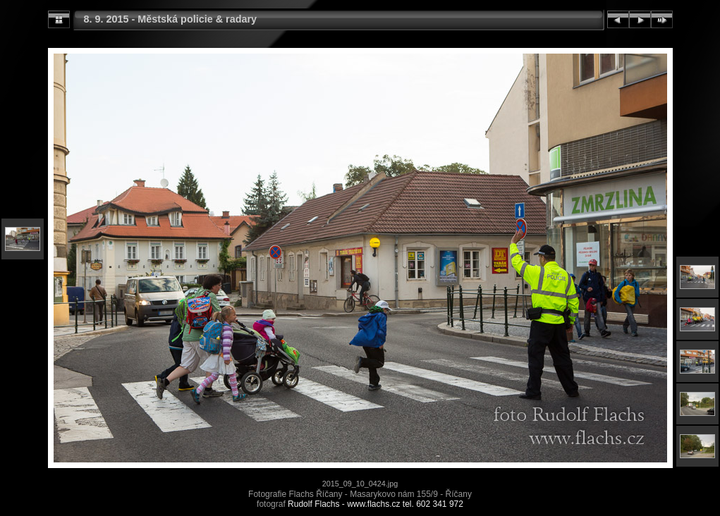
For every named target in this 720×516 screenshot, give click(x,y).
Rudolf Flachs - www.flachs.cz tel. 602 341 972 (375, 504)
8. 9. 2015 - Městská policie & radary (170, 19)
